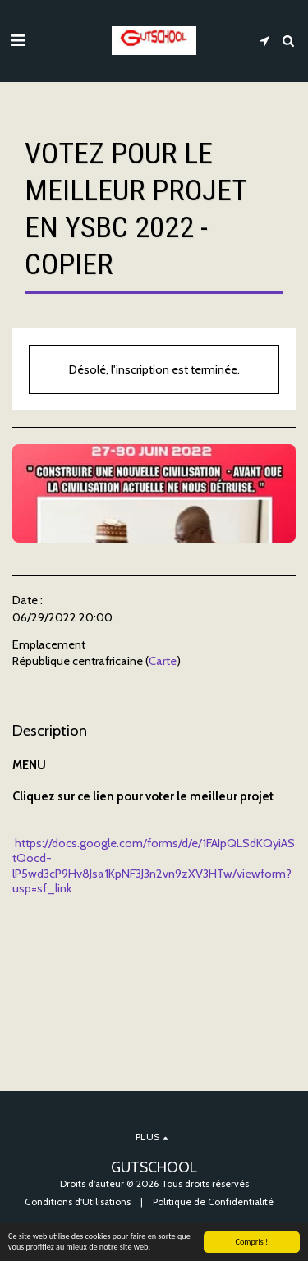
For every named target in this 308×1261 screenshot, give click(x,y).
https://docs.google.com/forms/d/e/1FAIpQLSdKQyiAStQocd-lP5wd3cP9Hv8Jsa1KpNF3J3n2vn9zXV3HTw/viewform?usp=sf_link (153, 866)
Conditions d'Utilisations (78, 1202)
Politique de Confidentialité (213, 1202)
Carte (163, 660)
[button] (18, 40)
